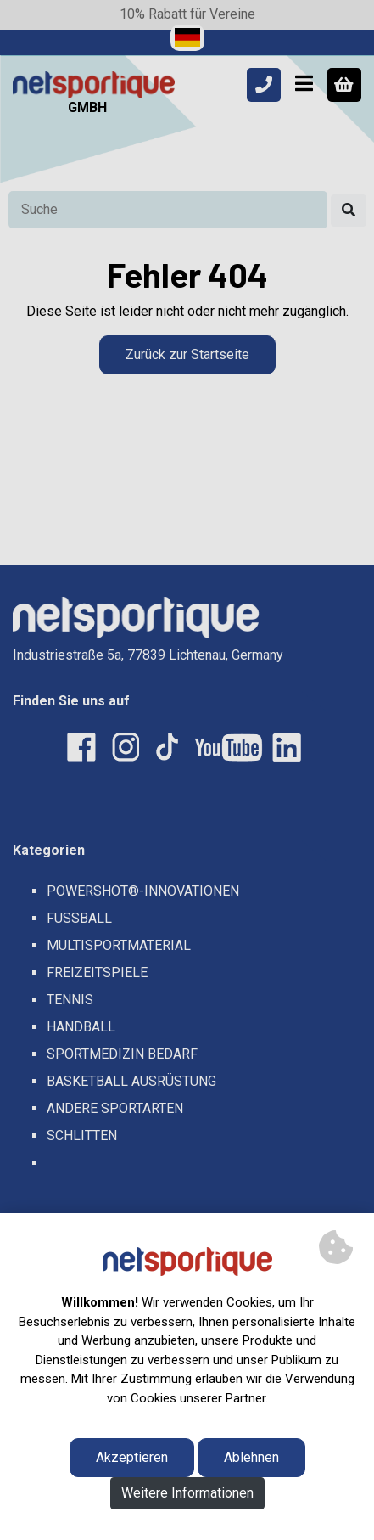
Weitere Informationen (187, 1493)
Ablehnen (251, 1457)
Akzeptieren (132, 1457)
